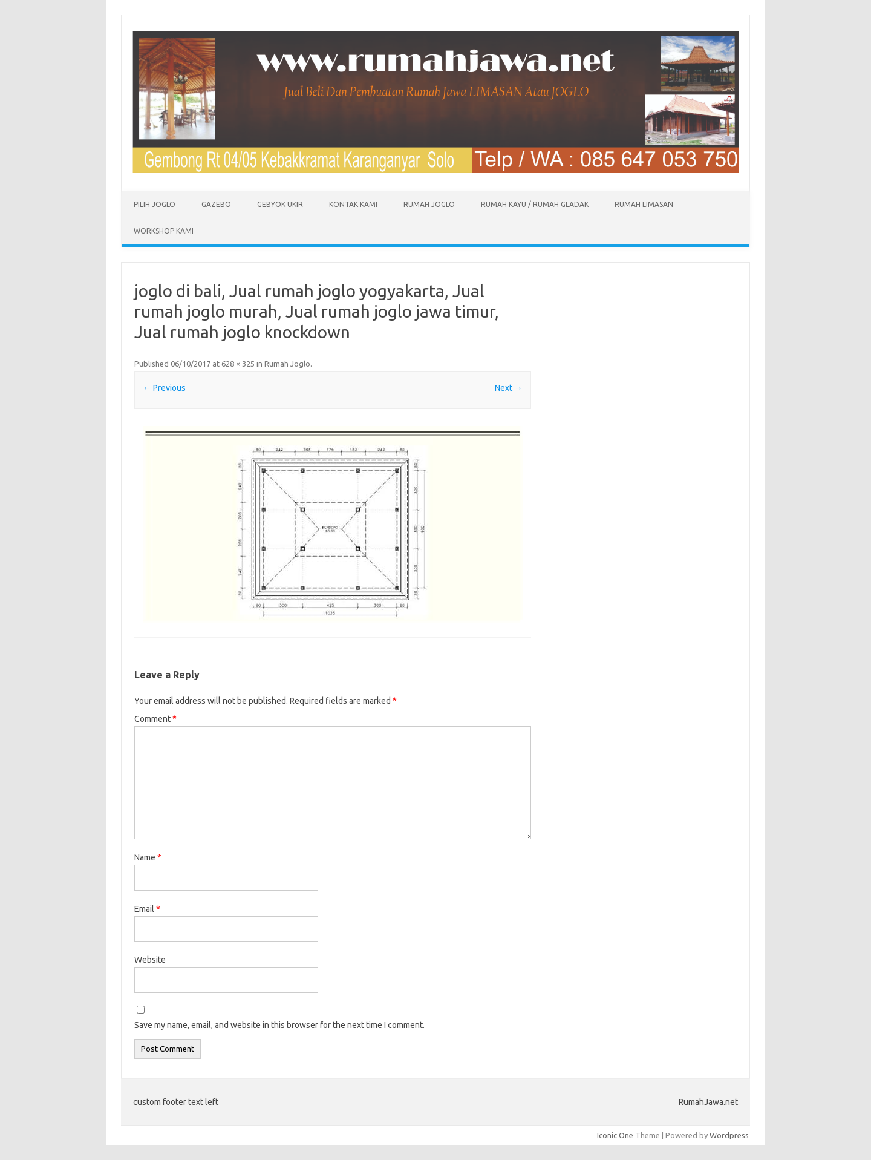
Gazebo (216, 204)
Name (147, 857)
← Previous (164, 388)
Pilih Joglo (154, 204)
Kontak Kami (353, 204)
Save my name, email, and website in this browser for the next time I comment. (279, 1025)
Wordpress (729, 1135)
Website (150, 960)
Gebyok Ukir (280, 204)
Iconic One (615, 1135)
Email (147, 909)
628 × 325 (238, 363)
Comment (155, 719)
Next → (509, 388)
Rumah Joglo (429, 204)
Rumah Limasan (644, 204)
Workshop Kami (164, 231)
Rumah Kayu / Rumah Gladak (535, 204)
